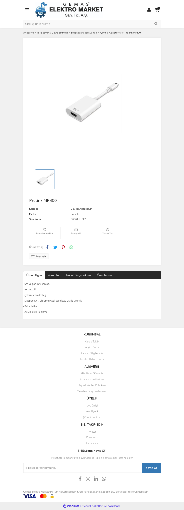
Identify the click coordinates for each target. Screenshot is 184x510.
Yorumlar (54, 275)
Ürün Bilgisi (34, 275)
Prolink (75, 214)
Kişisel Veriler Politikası (92, 385)
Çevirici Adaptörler (81, 208)
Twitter (92, 432)
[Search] (92, 24)
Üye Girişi (92, 405)
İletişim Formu (92, 347)
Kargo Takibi (92, 341)
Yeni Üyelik (92, 411)
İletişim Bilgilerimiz (92, 353)
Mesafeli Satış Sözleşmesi (92, 391)
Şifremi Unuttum (92, 417)
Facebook (92, 437)
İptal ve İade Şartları (92, 379)
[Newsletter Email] (82, 468)
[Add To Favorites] (45, 233)
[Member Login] (149, 10)
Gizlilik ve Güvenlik (92, 373)
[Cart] (157, 10)
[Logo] (69, 9)
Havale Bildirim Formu (92, 359)
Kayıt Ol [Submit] (151, 468)
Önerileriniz (104, 275)
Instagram (92, 443)
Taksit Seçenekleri (78, 275)
